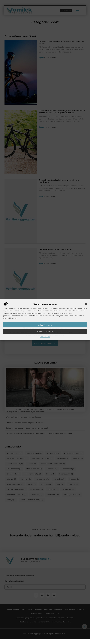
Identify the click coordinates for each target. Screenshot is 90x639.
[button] (86, 304)
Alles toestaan (45, 325)
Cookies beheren (45, 332)
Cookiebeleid (45, 337)
